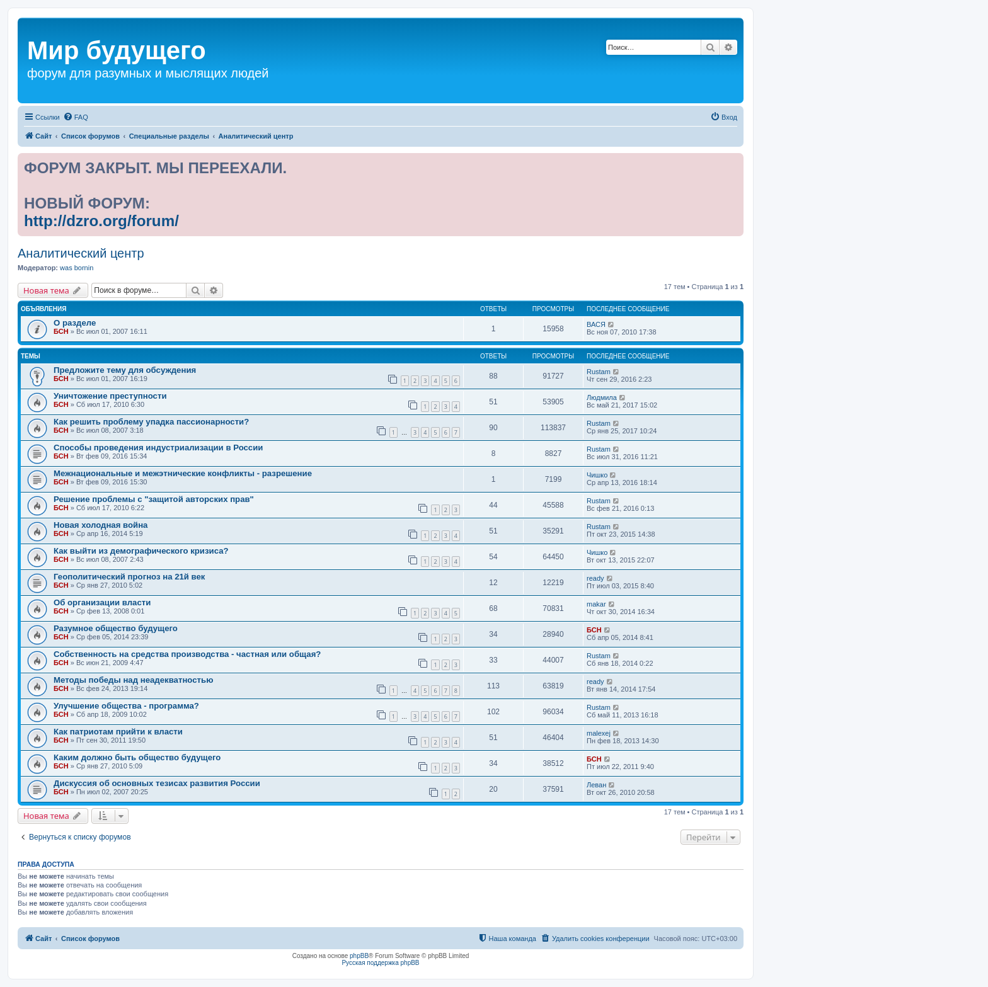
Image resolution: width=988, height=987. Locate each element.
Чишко (597, 475)
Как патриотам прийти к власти (118, 731)
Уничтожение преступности (110, 396)
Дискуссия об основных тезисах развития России (157, 783)
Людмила (602, 397)
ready (595, 578)
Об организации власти (102, 602)
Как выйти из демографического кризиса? (141, 551)
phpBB (359, 955)
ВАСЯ (596, 324)
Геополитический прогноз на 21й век (129, 576)
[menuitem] (75, 117)
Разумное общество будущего (116, 628)
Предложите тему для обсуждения (125, 370)
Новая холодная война (100, 525)
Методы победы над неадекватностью (133, 680)
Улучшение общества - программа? (126, 705)
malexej (599, 733)
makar (596, 604)
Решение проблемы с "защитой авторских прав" (154, 499)
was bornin (76, 267)
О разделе (75, 323)
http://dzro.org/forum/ (101, 220)
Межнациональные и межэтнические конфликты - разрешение (183, 473)
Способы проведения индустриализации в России (158, 447)
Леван (596, 785)
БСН (61, 331)
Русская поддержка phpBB (380, 962)
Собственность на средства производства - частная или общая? (187, 654)
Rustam (599, 371)
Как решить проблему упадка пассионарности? (151, 421)
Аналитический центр (81, 253)
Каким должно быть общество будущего (137, 757)
